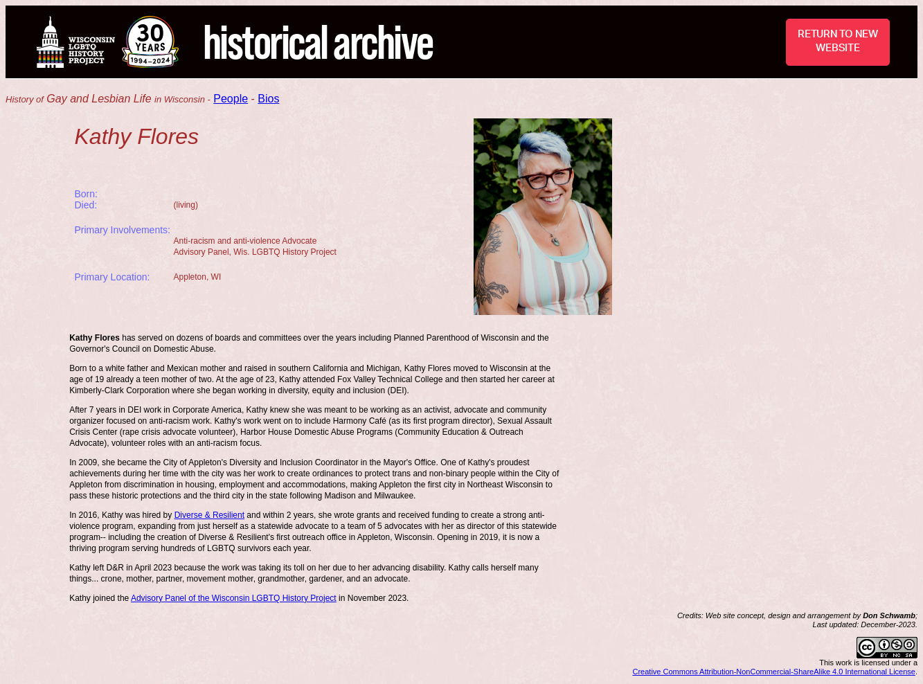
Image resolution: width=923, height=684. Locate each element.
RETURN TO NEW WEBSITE (838, 41)
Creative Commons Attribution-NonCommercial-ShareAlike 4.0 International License (774, 671)
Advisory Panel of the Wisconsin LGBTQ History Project (234, 598)
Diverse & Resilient (209, 515)
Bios (268, 99)
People (230, 99)
